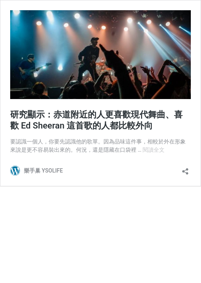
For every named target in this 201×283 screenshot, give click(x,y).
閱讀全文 (154, 150)
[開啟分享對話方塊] (185, 169)
